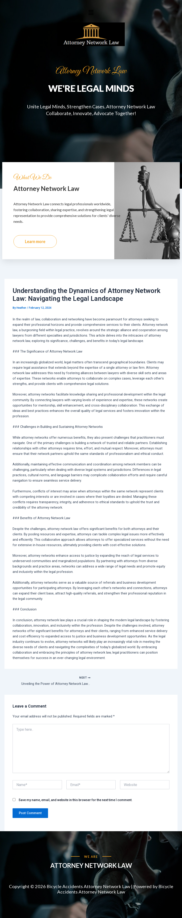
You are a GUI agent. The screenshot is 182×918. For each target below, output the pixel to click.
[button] (90, 12)
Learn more (35, 251)
